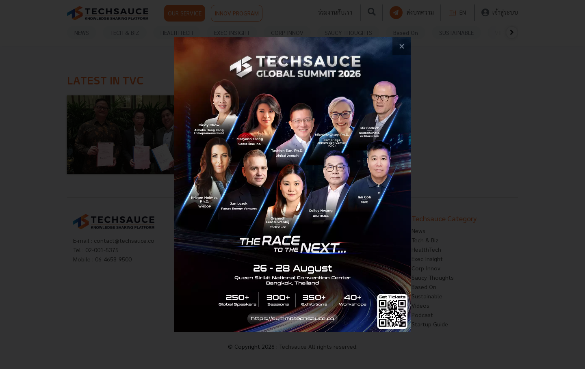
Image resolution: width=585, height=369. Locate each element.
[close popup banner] (401, 46)
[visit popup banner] (292, 184)
